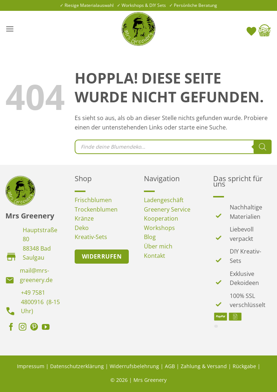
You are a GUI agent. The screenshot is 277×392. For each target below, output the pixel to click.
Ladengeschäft (164, 200)
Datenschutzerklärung (77, 366)
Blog (150, 237)
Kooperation (161, 218)
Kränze (84, 218)
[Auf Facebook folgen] (11, 327)
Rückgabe (244, 366)
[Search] (263, 147)
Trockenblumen (96, 209)
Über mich (158, 246)
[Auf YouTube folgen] (45, 327)
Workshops (159, 228)
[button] (9, 29)
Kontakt (154, 256)
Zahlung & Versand (204, 366)
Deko (82, 228)
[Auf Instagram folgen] (22, 327)
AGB (170, 366)
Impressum (30, 366)
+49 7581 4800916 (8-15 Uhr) (40, 302)
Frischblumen (93, 200)
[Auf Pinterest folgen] (34, 327)
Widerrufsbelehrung (134, 366)
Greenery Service (167, 209)
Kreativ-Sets (91, 237)
